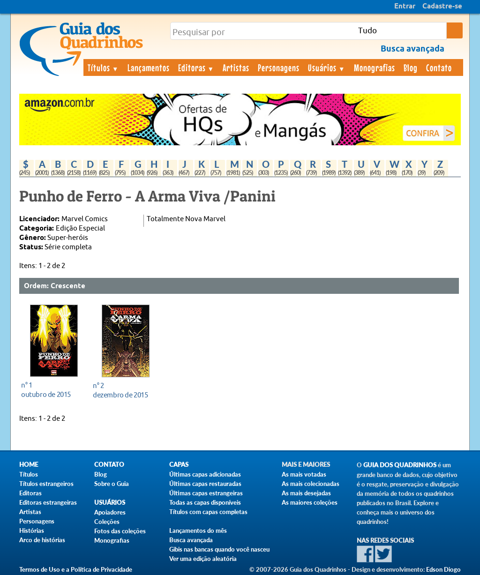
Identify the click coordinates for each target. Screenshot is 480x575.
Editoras (196, 67)
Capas (178, 464)
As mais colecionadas (310, 483)
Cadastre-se (442, 6)
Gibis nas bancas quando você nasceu (219, 549)
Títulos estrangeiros (46, 483)
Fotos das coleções (120, 531)
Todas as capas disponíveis (205, 502)
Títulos (103, 67)
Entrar (404, 6)
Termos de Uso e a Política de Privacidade (75, 569)
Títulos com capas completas (208, 511)
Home (28, 464)
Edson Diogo (443, 569)
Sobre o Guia (111, 483)
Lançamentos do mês (198, 530)
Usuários (326, 67)
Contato (439, 67)
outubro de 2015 (51, 390)
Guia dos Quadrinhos (399, 465)
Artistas (236, 67)
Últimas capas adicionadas (205, 474)
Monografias (374, 67)
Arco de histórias (42, 540)
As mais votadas (304, 474)
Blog (411, 67)
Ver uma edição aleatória (203, 558)
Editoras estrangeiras (48, 502)
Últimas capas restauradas (205, 483)
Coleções (107, 521)
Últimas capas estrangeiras (206, 493)
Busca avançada (191, 540)
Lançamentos (149, 67)
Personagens (279, 67)
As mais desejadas (306, 493)
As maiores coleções (310, 502)
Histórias (31, 530)
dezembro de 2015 (123, 390)
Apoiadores (110, 512)
